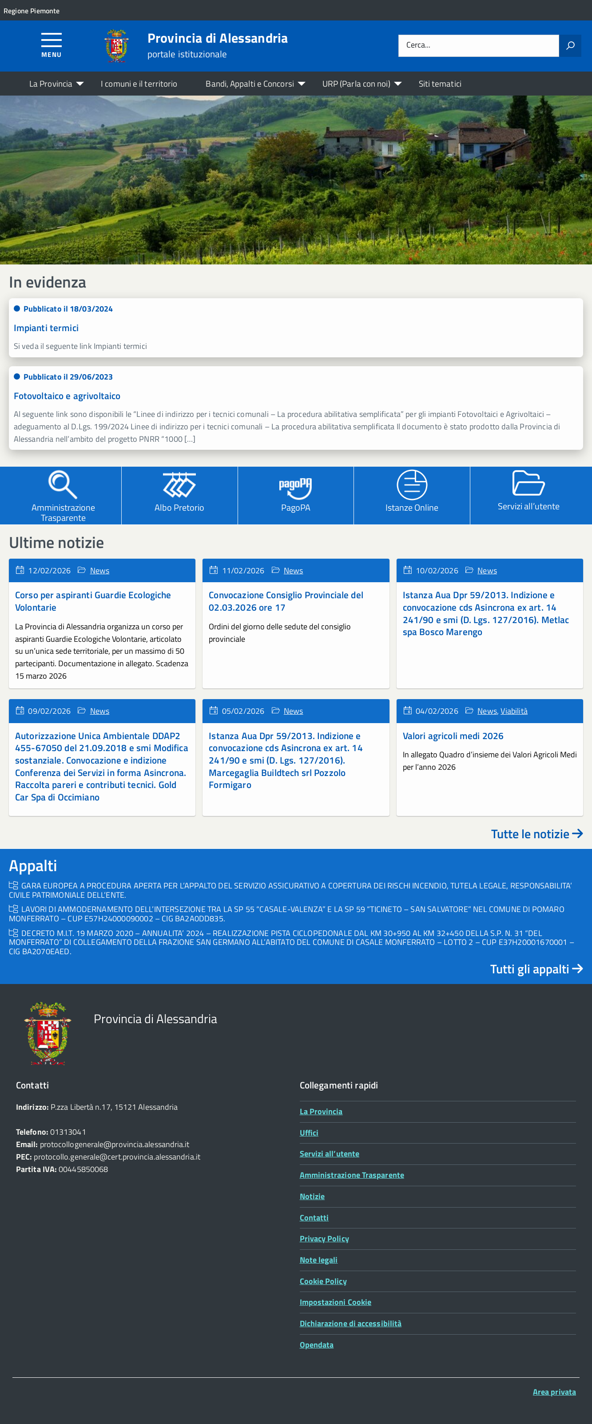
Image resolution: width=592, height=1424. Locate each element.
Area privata (554, 1392)
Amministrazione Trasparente (352, 1175)
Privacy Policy (324, 1238)
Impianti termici (46, 327)
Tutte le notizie (537, 833)
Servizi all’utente (330, 1154)
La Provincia (50, 83)
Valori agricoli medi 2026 (453, 735)
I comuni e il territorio (139, 83)
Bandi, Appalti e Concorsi (250, 83)
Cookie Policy (323, 1281)
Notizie (312, 1196)
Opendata (317, 1345)
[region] (296, 180)
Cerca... (418, 45)
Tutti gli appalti (536, 968)
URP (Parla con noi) (356, 83)
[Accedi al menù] (51, 44)
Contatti (314, 1218)
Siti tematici (440, 83)
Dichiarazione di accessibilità (351, 1323)
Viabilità (514, 711)
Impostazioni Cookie (336, 1302)
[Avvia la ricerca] (570, 46)
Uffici (309, 1133)
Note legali (319, 1260)
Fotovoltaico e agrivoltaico (67, 395)
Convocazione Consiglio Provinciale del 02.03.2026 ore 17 (286, 601)
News (100, 570)
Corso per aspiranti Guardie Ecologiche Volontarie (93, 601)
